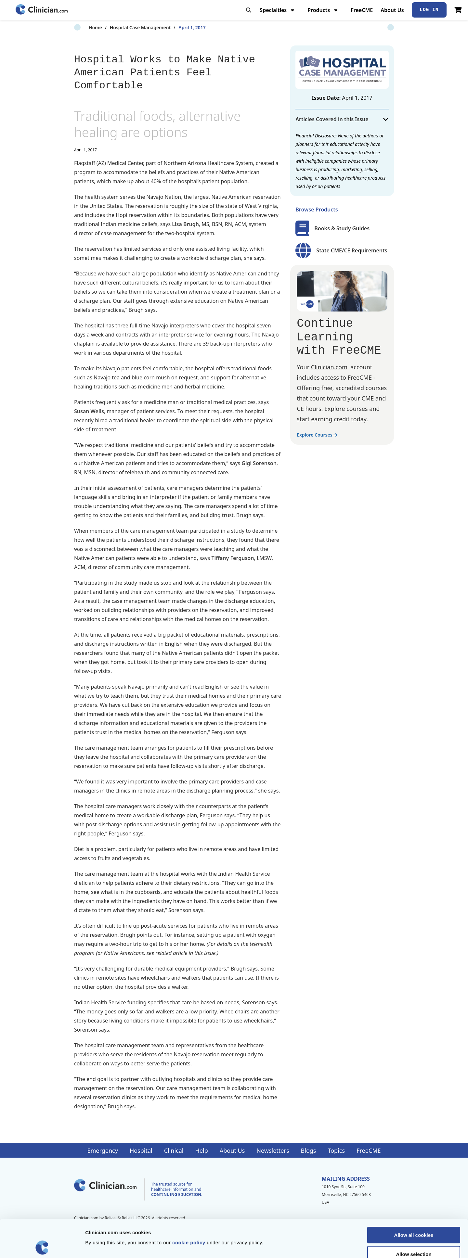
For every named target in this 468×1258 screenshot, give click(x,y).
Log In (429, 9)
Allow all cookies (414, 1197)
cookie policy (188, 1205)
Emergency (102, 1150)
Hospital (141, 1150)
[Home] (42, 10)
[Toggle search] (249, 10)
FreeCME (362, 10)
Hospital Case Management (125, 27)
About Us (392, 10)
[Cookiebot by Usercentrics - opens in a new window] (42, 1245)
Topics (336, 1150)
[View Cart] (458, 10)
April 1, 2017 (177, 27)
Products (323, 10)
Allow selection (413, 1216)
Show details (341, 1245)
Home (80, 27)
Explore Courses (317, 435)
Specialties (278, 10)
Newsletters (272, 1150)
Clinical (174, 1150)
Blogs (308, 1150)
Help (201, 1150)
